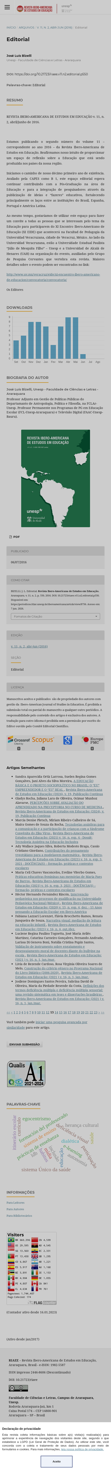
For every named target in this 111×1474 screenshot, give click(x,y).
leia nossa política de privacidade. (82, 1449)
